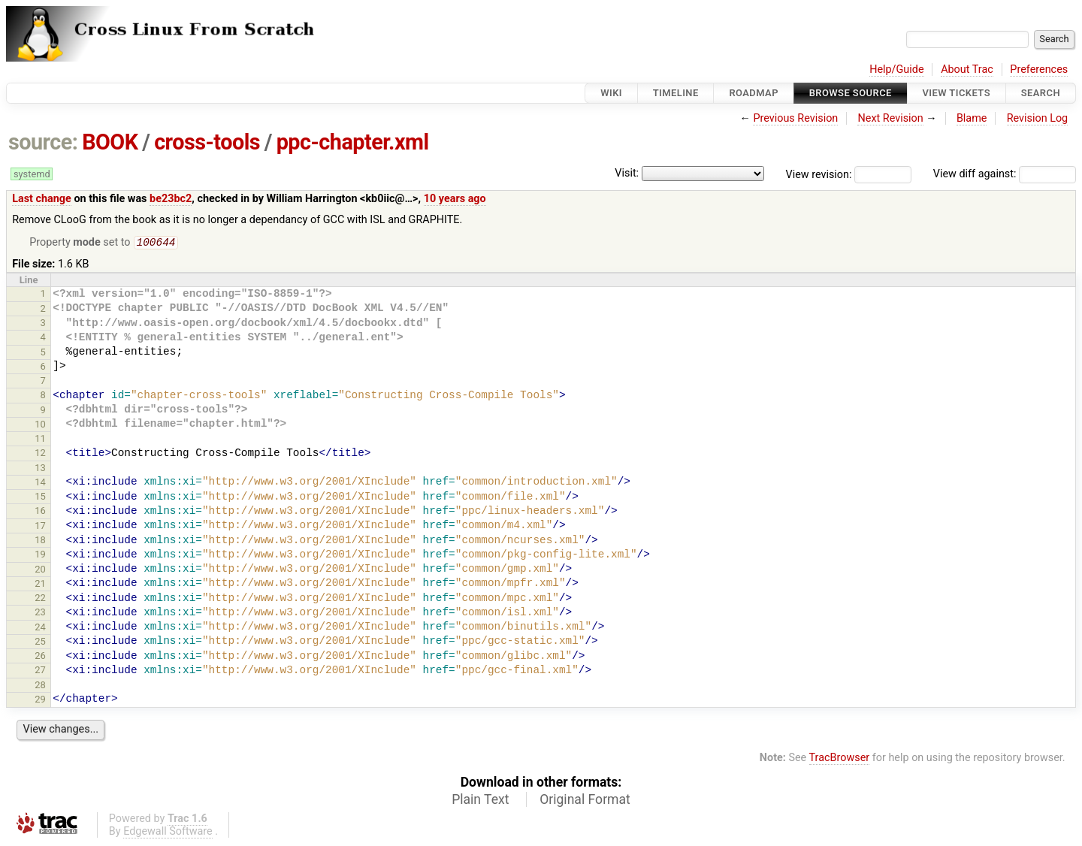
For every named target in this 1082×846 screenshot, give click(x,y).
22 (40, 599)
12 (40, 454)
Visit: (627, 173)
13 (40, 469)
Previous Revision (795, 118)
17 (40, 527)
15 (40, 497)
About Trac (967, 69)
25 (40, 642)
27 (40, 671)
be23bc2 (171, 198)
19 (40, 555)
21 (40, 585)
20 (40, 570)
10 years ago (455, 198)
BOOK (110, 142)
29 (40, 700)
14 (40, 483)
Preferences (1039, 69)
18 (40, 541)
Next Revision (890, 118)
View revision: (819, 174)
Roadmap (753, 92)
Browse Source (850, 92)
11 (40, 440)
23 (40, 613)
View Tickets (956, 92)
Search (1040, 92)
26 (40, 657)
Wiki (611, 92)
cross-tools (207, 142)
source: (43, 142)
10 (40, 425)
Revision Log (1037, 118)
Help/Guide (896, 69)
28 (40, 686)
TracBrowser (839, 759)
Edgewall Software (168, 832)
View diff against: (1004, 174)
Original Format (584, 800)
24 (40, 628)
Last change (41, 198)
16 (40, 512)
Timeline (676, 92)
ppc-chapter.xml (353, 142)
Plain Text (480, 800)
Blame (972, 118)
